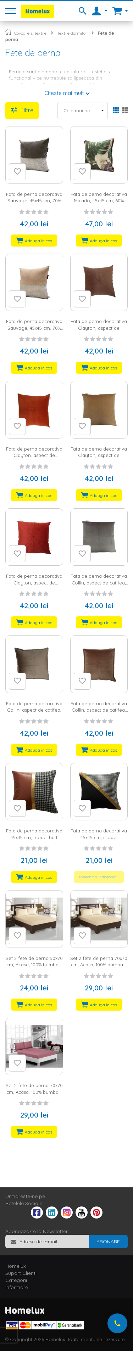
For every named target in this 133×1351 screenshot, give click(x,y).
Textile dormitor (72, 33)
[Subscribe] (108, 1241)
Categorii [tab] (16, 1280)
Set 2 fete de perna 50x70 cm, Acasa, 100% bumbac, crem (34, 964)
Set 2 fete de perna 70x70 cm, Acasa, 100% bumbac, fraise (34, 1092)
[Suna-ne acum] (117, 1323)
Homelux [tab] (15, 1266)
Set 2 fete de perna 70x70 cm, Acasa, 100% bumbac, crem (98, 964)
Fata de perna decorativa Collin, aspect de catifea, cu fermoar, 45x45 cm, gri (99, 582)
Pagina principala (8, 32)
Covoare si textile (30, 33)
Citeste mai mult (64, 93)
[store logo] (37, 11)
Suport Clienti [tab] (21, 1273)
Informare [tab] (16, 1287)
